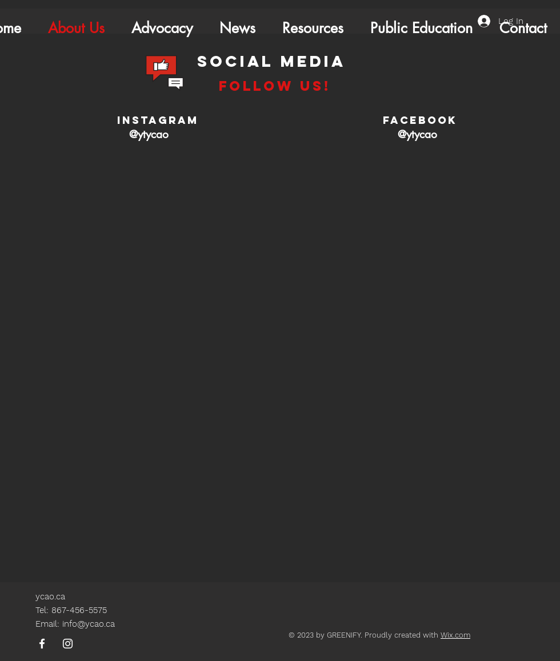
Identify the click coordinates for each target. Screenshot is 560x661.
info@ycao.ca (88, 624)
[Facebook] (42, 643)
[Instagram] (67, 643)
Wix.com (455, 635)
